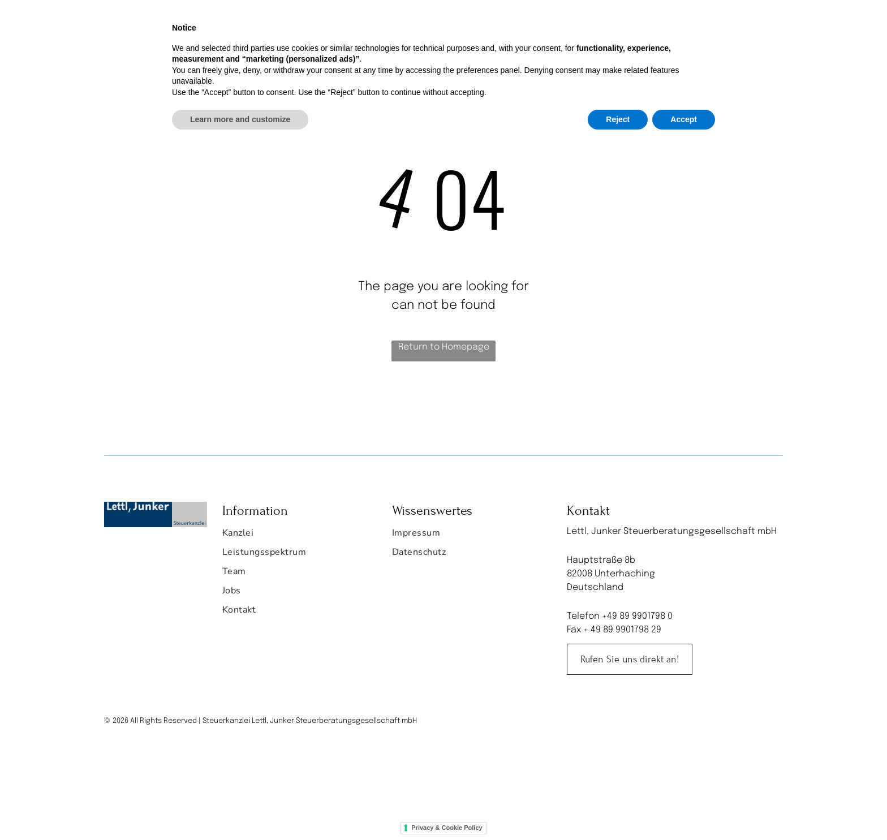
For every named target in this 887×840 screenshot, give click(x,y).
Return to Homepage (443, 347)
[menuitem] (339, 26)
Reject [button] (618, 808)
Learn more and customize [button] (240, 808)
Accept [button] (683, 808)
